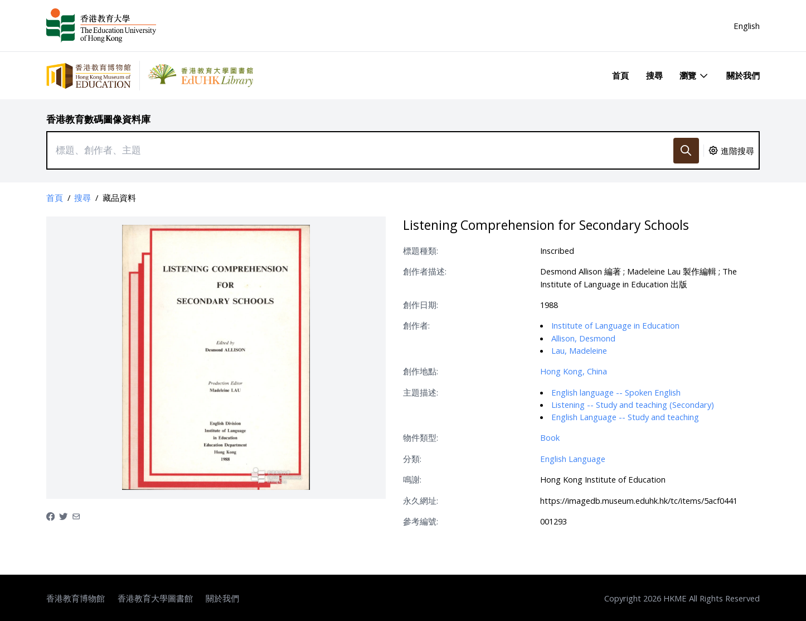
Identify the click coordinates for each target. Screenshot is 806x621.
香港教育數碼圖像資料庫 (98, 119)
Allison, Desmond (583, 338)
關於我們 (743, 75)
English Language (572, 458)
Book (550, 437)
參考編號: (420, 521)
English (747, 25)
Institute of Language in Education (615, 325)
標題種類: (420, 250)
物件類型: (420, 437)
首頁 (620, 75)
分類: (412, 458)
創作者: (416, 325)
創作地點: (420, 371)
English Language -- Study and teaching (625, 416)
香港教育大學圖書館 (155, 598)
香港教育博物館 (75, 598)
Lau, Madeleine (579, 350)
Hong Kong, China (573, 371)
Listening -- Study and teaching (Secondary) (632, 404)
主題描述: (420, 392)
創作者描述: (424, 271)
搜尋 (654, 75)
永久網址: (420, 500)
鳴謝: (412, 479)
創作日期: (420, 304)
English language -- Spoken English (616, 392)
